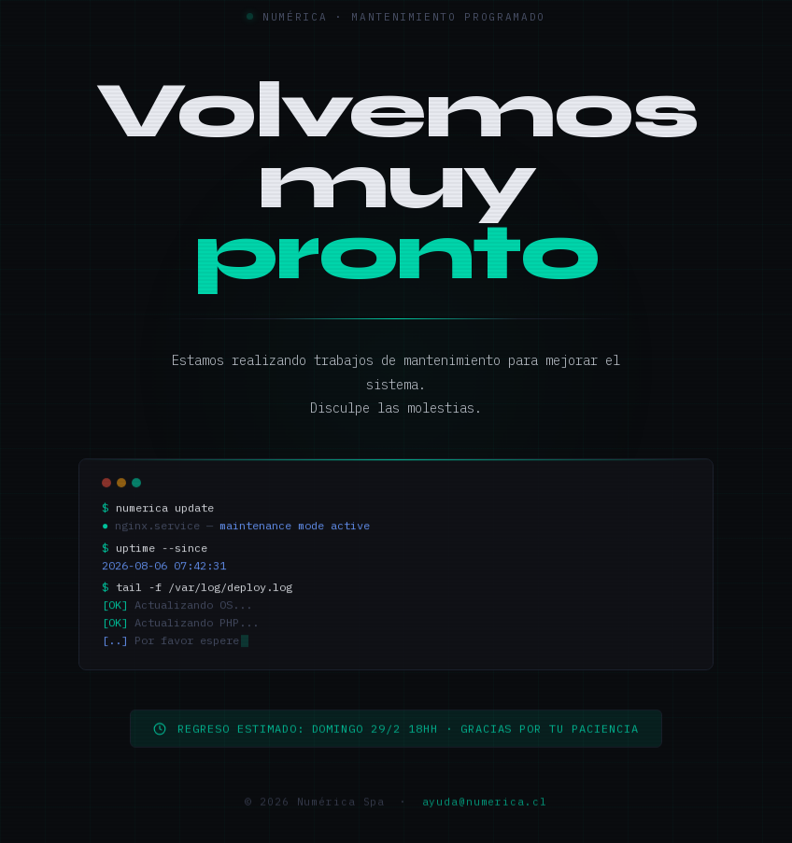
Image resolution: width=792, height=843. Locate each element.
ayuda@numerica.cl (484, 807)
